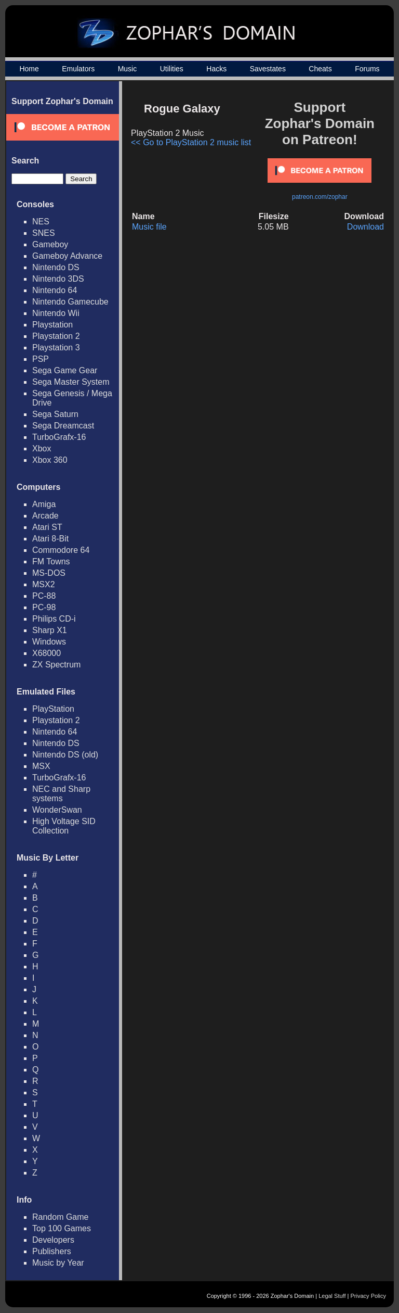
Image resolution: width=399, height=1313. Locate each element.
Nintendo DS (55, 267)
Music (127, 69)
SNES (43, 233)
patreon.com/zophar (320, 196)
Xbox (41, 448)
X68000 (46, 653)
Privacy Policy (368, 1296)
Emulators (78, 69)
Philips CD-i (54, 618)
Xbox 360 (50, 460)
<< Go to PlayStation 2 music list (191, 142)
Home (28, 69)
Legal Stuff (331, 1296)
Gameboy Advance (67, 255)
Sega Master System (71, 381)
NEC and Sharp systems (61, 794)
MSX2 (43, 584)
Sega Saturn (55, 414)
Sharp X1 (49, 630)
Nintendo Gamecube (70, 301)
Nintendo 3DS (58, 278)
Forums (367, 69)
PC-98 (44, 607)
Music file (149, 226)
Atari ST (47, 527)
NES (40, 221)
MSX (41, 766)
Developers (53, 1239)
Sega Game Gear (64, 370)
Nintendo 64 (54, 290)
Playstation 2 (56, 336)
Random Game (60, 1217)
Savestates (268, 69)
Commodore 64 (60, 550)
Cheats (320, 69)
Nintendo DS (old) (65, 754)
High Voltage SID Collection (64, 826)
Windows (49, 641)
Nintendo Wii (55, 313)
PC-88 (44, 595)
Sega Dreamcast (63, 425)
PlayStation (53, 708)
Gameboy (50, 244)
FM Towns (51, 561)
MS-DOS (48, 573)
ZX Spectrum (56, 664)
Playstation (52, 324)
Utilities (171, 69)
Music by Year (58, 1262)
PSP (40, 359)
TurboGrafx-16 (59, 437)
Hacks (216, 69)
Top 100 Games (61, 1228)
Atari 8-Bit (50, 538)
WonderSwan (57, 809)
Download (365, 226)
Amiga (44, 504)
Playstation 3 (56, 347)
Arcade (45, 515)
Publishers (51, 1251)
